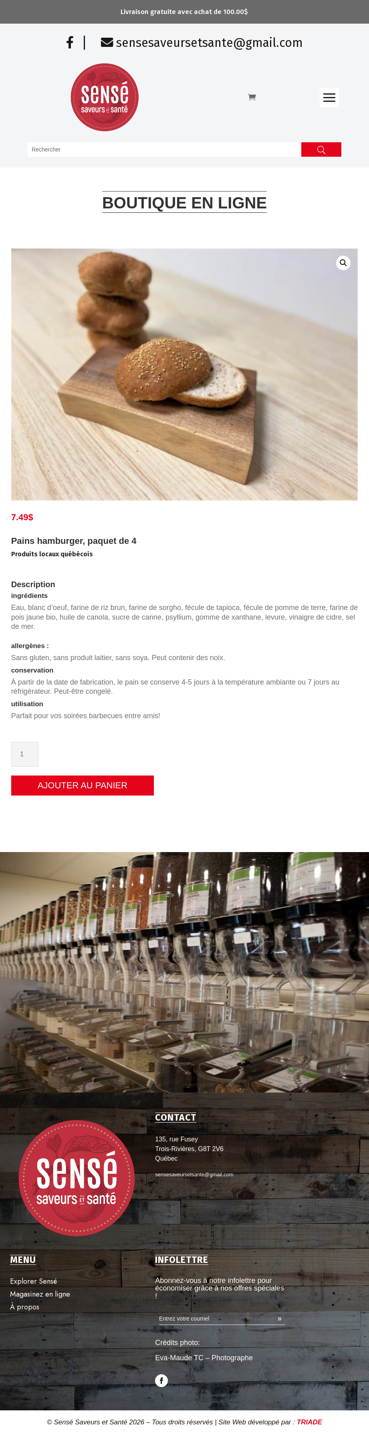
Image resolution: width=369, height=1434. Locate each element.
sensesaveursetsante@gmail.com (202, 43)
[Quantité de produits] (343, 754)
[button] (278, 263)
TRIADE (309, 1422)
